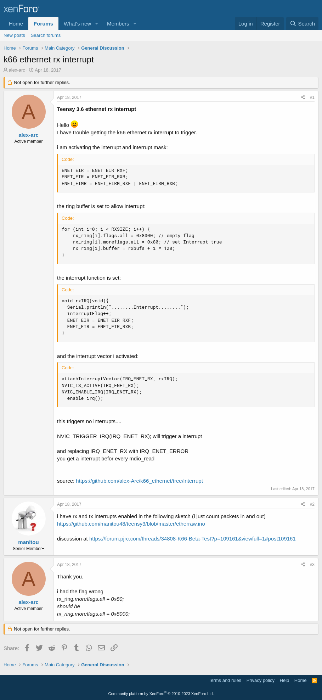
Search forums (46, 35)
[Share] (303, 98)
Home (16, 24)
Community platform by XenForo (161, 693)
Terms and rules (225, 680)
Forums (43, 24)
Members (118, 24)
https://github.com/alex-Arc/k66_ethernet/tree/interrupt (139, 481)
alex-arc (17, 70)
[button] (97, 23)
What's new (77, 24)
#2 (312, 504)
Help (284, 680)
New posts (14, 35)
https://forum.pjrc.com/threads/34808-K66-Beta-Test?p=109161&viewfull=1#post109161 (192, 539)
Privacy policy (261, 680)
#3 (312, 564)
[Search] (302, 23)
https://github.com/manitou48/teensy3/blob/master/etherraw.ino (131, 524)
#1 (312, 97)
